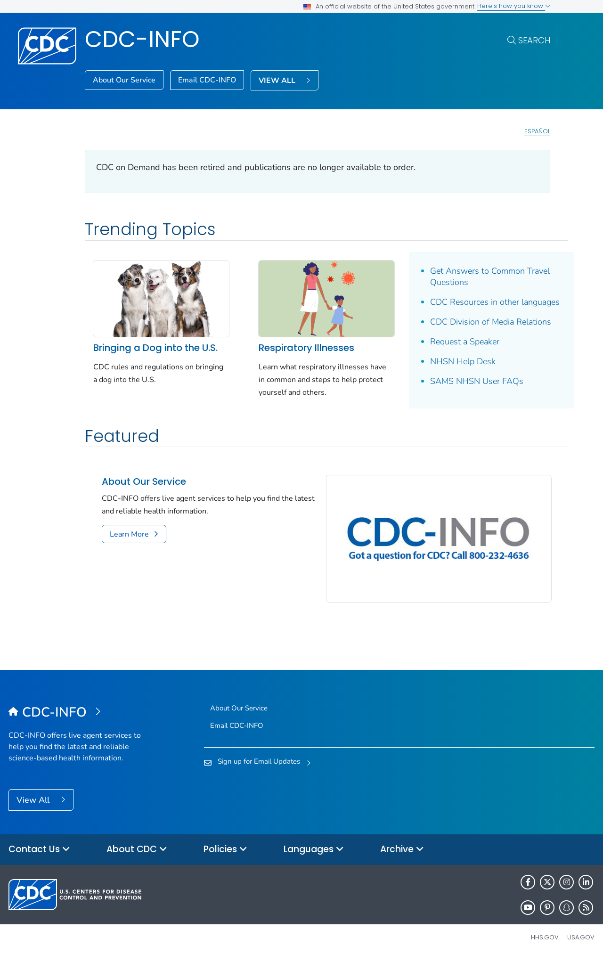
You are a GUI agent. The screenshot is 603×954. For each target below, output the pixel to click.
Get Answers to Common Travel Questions (478, 276)
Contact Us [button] (39, 844)
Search (534, 40)
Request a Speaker (452, 341)
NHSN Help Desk (450, 361)
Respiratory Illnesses (300, 344)
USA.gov (581, 932)
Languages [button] (314, 844)
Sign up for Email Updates (259, 756)
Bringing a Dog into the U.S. (155, 344)
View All (34, 795)
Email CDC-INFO (207, 80)
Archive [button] (402, 844)
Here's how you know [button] (513, 5)
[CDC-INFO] (81, 708)
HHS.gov (545, 932)
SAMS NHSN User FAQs (464, 381)
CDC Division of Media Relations (478, 321)
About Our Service (124, 80)
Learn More (129, 534)
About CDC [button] (136, 844)
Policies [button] (225, 844)
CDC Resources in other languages (482, 302)
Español (537, 131)
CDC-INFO (142, 39)
